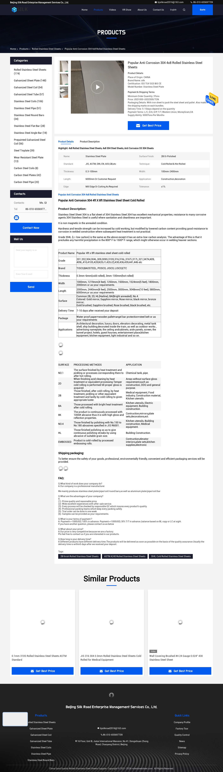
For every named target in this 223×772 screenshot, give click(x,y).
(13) (28, 159)
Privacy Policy (182, 754)
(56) (29, 141)
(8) (26, 168)
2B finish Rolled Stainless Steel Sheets (79, 556)
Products (98, 10)
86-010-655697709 (201, 2)
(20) (26, 182)
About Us (142, 10)
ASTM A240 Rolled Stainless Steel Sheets (124, 556)
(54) (28, 87)
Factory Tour (182, 728)
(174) (30, 71)
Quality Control (182, 735)
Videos (112, 10)
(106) (28, 101)
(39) (24, 150)
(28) (29, 125)
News (182, 741)
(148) (30, 80)
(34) (29, 117)
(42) (27, 175)
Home (84, 10)
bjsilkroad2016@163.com (169, 2)
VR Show (126, 10)
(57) (29, 94)
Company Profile (182, 722)
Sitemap (182, 747)
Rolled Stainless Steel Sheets (46, 49)
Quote (202, 10)
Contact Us (158, 10)
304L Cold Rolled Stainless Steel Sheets (171, 556)
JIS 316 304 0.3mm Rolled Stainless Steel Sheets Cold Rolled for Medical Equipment (111, 657)
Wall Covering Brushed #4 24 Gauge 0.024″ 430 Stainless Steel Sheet (176, 657)
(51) (27, 108)
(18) (30, 132)
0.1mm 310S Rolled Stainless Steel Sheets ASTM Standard (39, 657)
